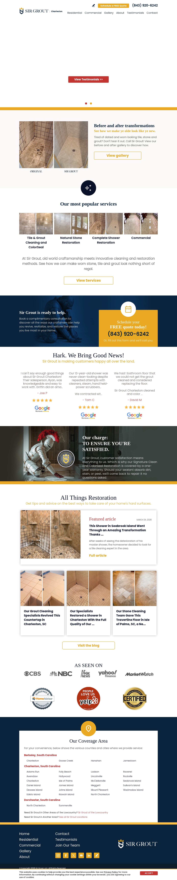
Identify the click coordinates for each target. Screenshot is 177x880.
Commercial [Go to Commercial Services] (93, 13)
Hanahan (96, 760)
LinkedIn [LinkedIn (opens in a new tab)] (89, 855)
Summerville (65, 805)
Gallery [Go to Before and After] (109, 13)
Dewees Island (34, 789)
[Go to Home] (41, 11)
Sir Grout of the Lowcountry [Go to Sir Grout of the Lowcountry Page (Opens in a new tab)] (93, 812)
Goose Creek (66, 760)
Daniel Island (34, 785)
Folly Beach (65, 771)
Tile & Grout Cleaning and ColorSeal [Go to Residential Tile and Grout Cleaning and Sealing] (36, 242)
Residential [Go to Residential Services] (74, 13)
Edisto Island (33, 794)
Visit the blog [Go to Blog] (88, 645)
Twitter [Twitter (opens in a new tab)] (73, 855)
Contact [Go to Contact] (152, 13)
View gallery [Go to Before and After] (118, 155)
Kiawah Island (66, 794)
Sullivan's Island (131, 785)
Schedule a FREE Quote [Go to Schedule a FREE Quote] (113, 5)
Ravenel (127, 771)
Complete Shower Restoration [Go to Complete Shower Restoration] (106, 240)
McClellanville (98, 780)
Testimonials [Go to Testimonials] (135, 13)
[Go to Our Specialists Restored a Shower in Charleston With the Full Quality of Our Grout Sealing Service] (88, 588)
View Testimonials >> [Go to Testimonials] (88, 79)
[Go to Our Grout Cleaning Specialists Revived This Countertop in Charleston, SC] (42, 588)
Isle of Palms (66, 780)
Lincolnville (96, 776)
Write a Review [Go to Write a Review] (93, 5)
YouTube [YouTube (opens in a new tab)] (81, 855)
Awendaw (32, 776)
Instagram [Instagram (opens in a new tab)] (58, 855)
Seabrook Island (132, 780)
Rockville (127, 776)
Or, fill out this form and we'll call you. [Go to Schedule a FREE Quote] (128, 340)
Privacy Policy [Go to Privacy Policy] (111, 872)
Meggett (95, 785)
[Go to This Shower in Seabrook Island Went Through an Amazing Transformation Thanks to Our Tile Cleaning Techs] (50, 534)
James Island (66, 785)
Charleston (33, 760)
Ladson (95, 771)
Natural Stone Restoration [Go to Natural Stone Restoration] (71, 240)
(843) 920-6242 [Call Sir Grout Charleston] (145, 5)
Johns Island (65, 789)
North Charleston (100, 794)
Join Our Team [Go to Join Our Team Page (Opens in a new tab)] (67, 845)
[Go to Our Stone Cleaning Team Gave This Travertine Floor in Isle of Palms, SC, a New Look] (135, 588)
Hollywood (64, 776)
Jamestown (129, 760)
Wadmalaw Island (133, 789)
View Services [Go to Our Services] (88, 280)
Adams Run (33, 771)
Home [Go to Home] (24, 833)
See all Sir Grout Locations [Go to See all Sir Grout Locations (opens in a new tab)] (73, 817)
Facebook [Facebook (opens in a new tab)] (66, 855)
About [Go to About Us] (120, 13)
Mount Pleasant (99, 789)
